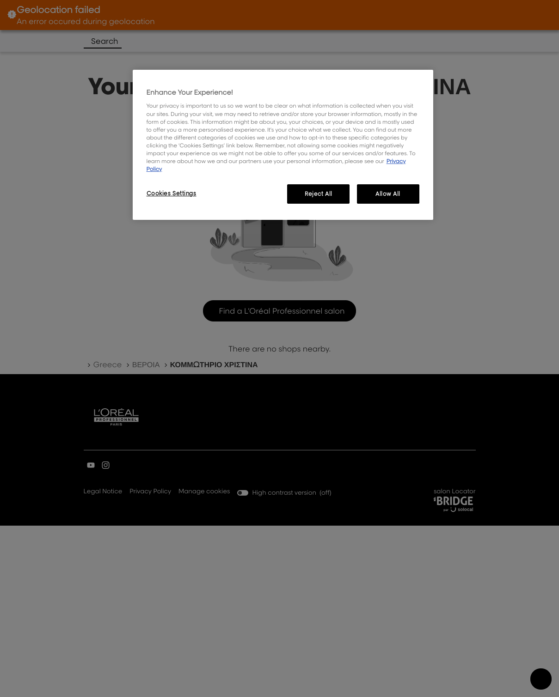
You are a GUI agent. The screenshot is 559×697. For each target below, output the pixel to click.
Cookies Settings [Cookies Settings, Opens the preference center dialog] (172, 193)
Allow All (387, 193)
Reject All (318, 193)
